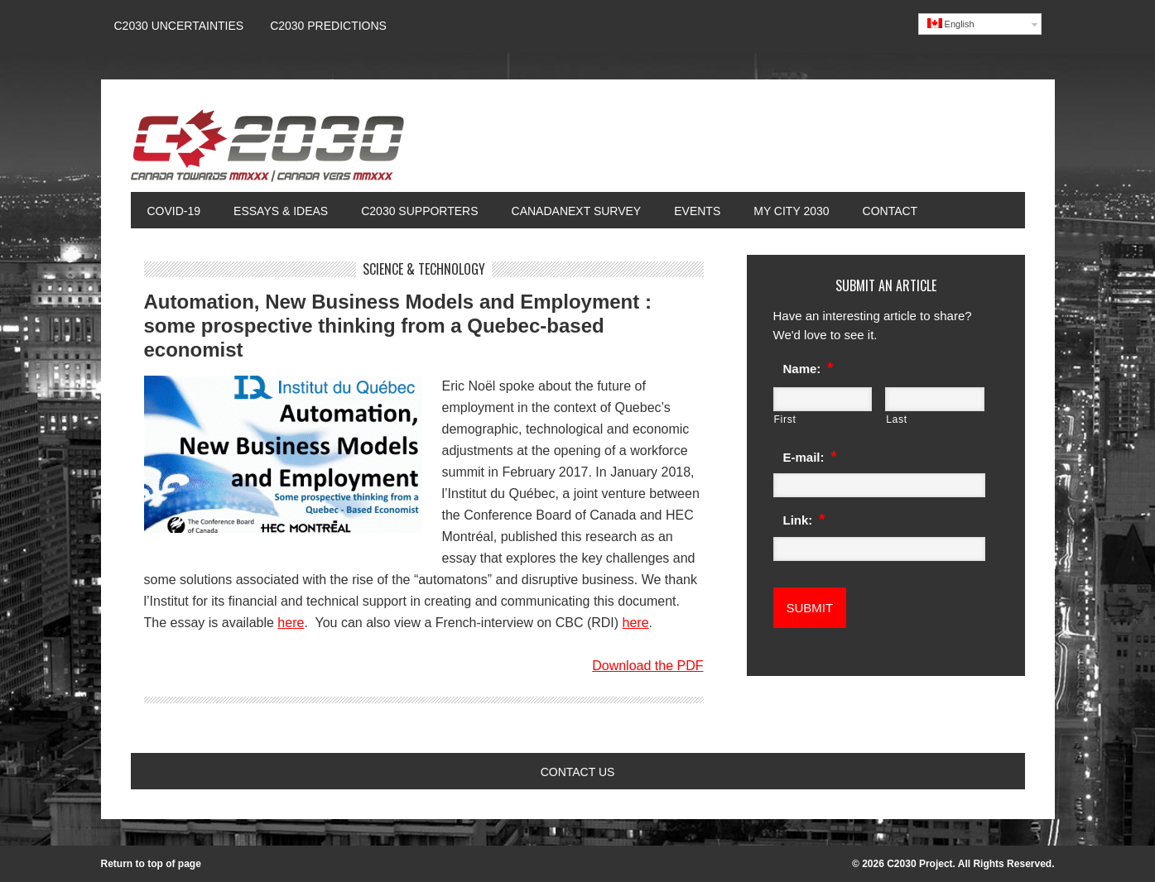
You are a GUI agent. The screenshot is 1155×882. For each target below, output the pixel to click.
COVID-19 (174, 211)
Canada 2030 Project (267, 150)
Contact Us (578, 772)
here (290, 623)
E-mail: (810, 456)
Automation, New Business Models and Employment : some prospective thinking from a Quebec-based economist (398, 325)
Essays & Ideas (272, 211)
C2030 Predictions (328, 25)
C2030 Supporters (419, 211)
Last (896, 419)
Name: (808, 368)
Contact (890, 211)
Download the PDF (647, 666)
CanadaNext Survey (577, 211)
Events (697, 211)
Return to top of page (151, 864)
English (951, 23)
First (785, 419)
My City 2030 (791, 211)
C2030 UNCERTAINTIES (179, 25)
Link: (804, 519)
